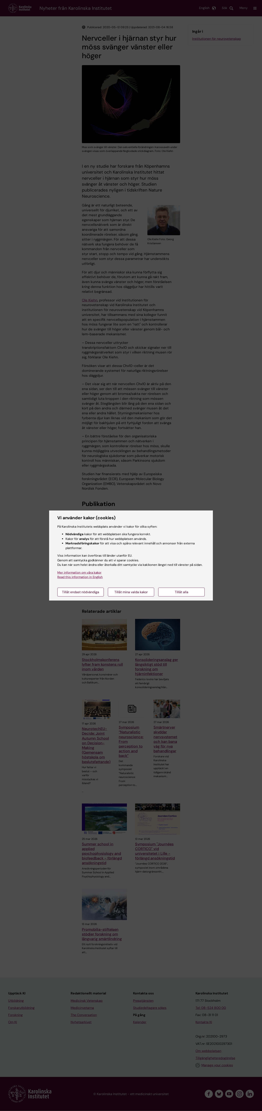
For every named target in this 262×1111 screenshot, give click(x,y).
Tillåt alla (181, 592)
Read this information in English (80, 577)
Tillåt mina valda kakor (131, 592)
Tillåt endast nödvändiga (80, 592)
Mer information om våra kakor (79, 573)
